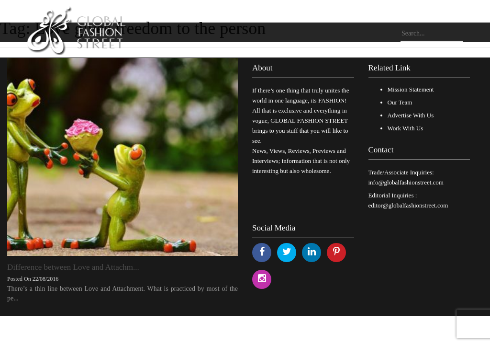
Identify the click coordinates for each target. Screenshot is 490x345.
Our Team (400, 102)
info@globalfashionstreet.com (406, 182)
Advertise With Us (411, 115)
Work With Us (405, 128)
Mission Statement (411, 89)
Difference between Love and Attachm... (73, 267)
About (262, 67)
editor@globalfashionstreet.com (408, 205)
